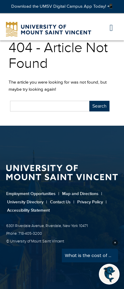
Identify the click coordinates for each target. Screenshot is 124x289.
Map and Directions (82, 193)
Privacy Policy (92, 202)
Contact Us (62, 202)
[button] (111, 28)
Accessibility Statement (28, 210)
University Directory (27, 202)
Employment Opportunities (32, 193)
